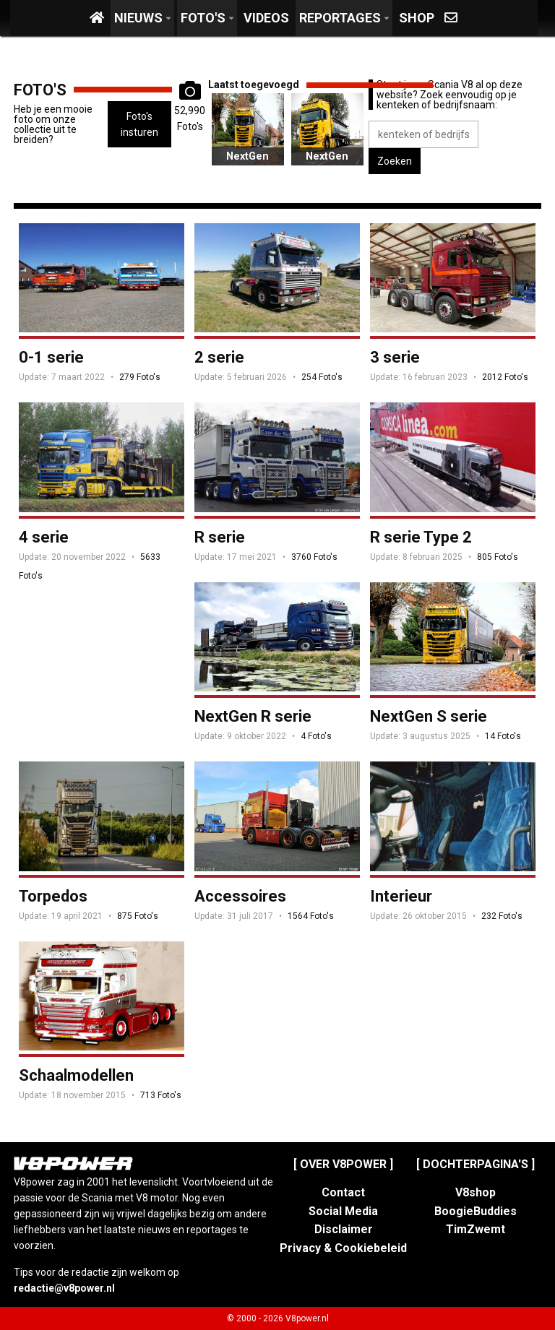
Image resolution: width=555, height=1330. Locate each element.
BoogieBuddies (475, 1211)
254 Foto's (322, 377)
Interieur (401, 896)
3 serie (395, 357)
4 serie (44, 537)
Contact (343, 1192)
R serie (219, 537)
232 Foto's (501, 916)
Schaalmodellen (76, 1075)
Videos (266, 17)
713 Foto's (160, 1095)
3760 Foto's (314, 557)
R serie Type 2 (421, 537)
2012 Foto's (505, 377)
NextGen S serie (247, 165)
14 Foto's (503, 736)
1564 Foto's (311, 916)
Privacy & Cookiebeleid (343, 1248)
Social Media (343, 1211)
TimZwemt (475, 1229)
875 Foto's (137, 916)
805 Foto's (497, 557)
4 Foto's (316, 736)
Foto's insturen (139, 124)
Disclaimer (343, 1229)
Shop (416, 17)
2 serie (219, 357)
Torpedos (53, 896)
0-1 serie (51, 357)
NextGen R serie (252, 716)
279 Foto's (139, 377)
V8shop (475, 1192)
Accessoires (240, 896)
